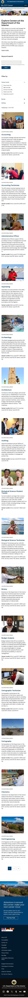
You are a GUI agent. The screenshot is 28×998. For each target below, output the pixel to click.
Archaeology (6, 337)
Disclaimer (4, 947)
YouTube (24, 991)
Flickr (20, 991)
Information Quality (6, 950)
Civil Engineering (8, 839)
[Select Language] (7, 930)
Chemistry (5, 792)
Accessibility (4, 940)
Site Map (3, 955)
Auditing (4, 441)
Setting (3, 103)
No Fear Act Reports (6, 974)
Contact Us (4, 942)
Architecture (6, 390)
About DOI (4, 937)
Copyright (3, 945)
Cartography (6, 741)
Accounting (6, 135)
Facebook (8, 991)
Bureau (3, 99)
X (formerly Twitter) (12, 991)
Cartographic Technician (11, 690)
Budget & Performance (7, 963)
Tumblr (16, 991)
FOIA (2, 969)
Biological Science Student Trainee (12, 492)
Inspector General (6, 971)
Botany (4, 589)
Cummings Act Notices (7, 966)
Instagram (3, 991)
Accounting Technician (10, 185)
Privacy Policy (5, 953)
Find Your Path (11, 918)
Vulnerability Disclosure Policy (7, 958)
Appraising (5, 287)
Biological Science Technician (13, 540)
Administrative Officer (10, 236)
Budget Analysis (7, 638)
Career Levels (5, 82)
